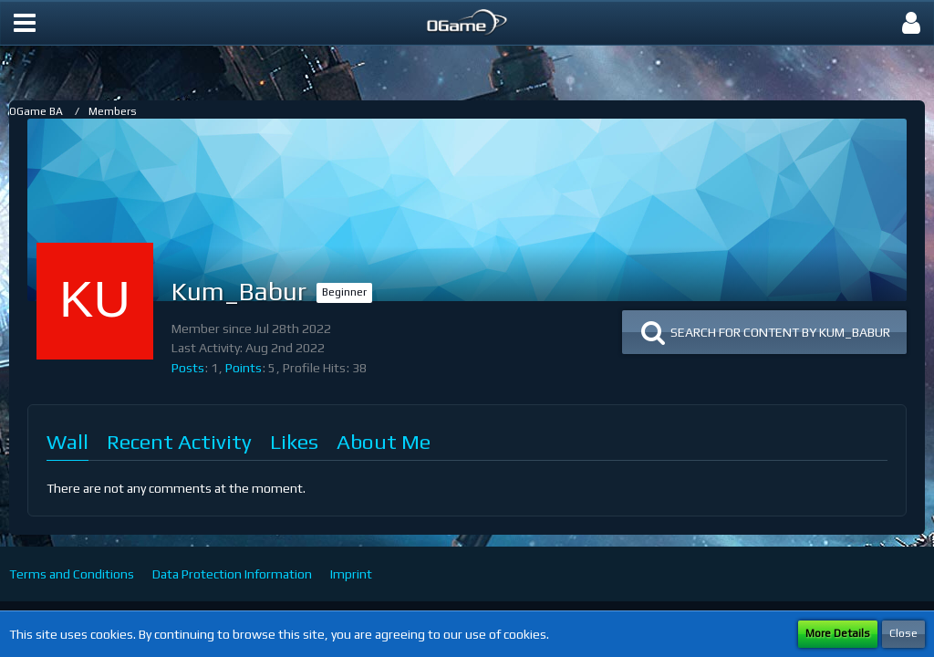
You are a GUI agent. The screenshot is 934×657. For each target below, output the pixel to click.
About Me (384, 441)
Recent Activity (179, 441)
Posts (187, 367)
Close (903, 633)
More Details (837, 633)
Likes (294, 441)
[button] (24, 22)
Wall (67, 441)
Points (243, 367)
